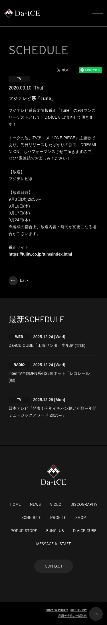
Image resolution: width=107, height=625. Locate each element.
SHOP (80, 517)
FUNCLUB (55, 530)
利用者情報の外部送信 (72, 615)
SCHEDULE (31, 517)
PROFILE (58, 517)
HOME (15, 504)
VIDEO (55, 504)
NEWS (35, 504)
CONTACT (53, 566)
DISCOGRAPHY (84, 504)
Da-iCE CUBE (84, 530)
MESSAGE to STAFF (53, 544)
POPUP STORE (24, 530)
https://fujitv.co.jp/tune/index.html (40, 254)
